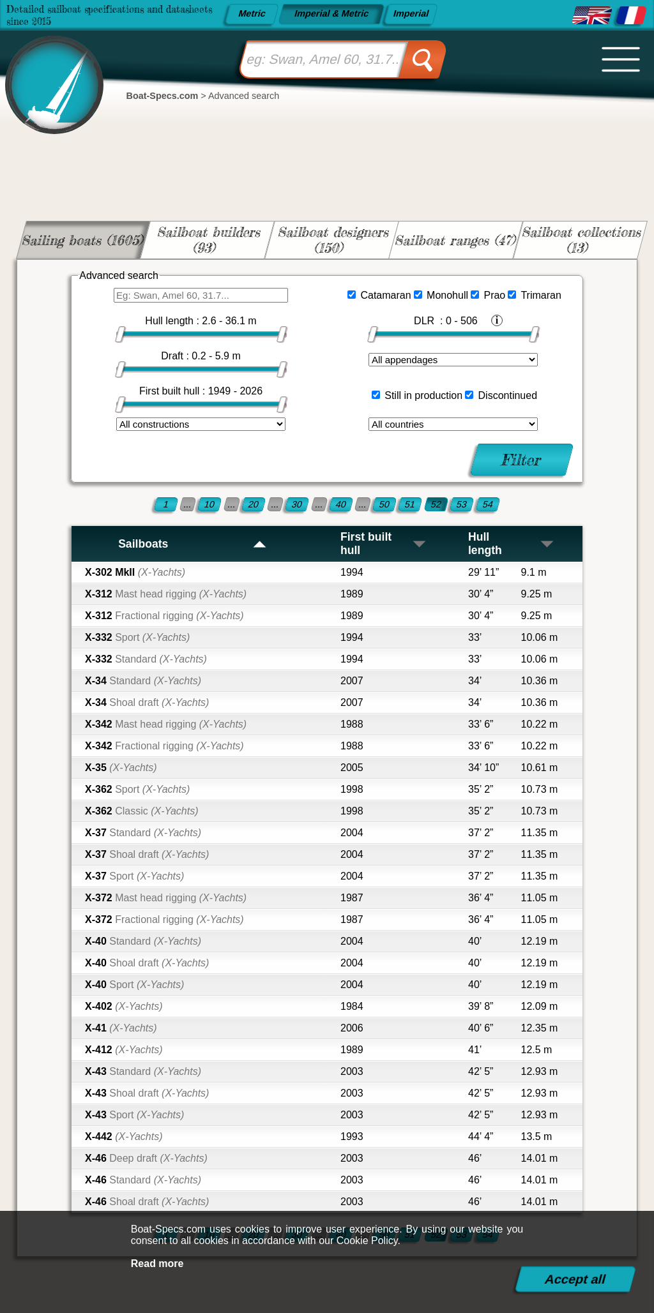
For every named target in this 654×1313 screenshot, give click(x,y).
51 (410, 504)
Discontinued (508, 395)
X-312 (166, 594)
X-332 (137, 637)
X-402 (124, 1006)
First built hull (383, 543)
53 (461, 504)
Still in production (423, 395)
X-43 (143, 1071)
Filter (521, 459)
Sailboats (193, 543)
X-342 (166, 724)
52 (436, 504)
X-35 (121, 767)
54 (488, 504)
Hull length (511, 543)
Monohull (447, 295)
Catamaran (385, 295)
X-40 (143, 941)
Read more (157, 1263)
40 (341, 504)
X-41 (121, 1028)
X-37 (143, 832)
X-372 (166, 897)
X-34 (143, 680)
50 (384, 504)
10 (209, 504)
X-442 (124, 1136)
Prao (494, 295)
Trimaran (541, 295)
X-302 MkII (135, 572)
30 (297, 504)
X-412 (124, 1049)
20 (253, 504)
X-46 (146, 1158)
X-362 (137, 789)
